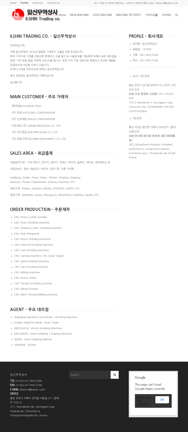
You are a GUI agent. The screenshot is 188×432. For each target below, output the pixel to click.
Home (13, 3)
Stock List (37, 3)
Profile (24, 3)
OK (162, 399)
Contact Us (53, 3)
